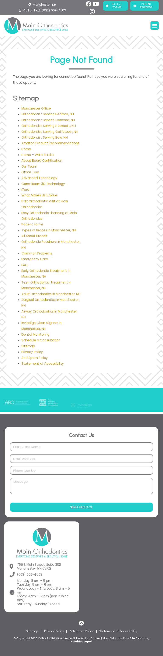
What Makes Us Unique (39, 195)
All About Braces (34, 236)
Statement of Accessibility (42, 363)
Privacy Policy (32, 352)
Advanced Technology (39, 178)
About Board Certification (41, 160)
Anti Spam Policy (34, 358)
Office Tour (30, 172)
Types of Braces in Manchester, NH (48, 230)
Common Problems (36, 253)
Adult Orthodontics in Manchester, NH (50, 294)
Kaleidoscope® (81, 641)
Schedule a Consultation (40, 340)
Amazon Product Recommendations (50, 143)
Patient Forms (32, 224)
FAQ (24, 265)
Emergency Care (34, 259)
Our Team (29, 166)
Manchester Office (36, 108)
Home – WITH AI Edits (38, 155)
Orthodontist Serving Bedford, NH (47, 114)
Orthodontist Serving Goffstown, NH (49, 131)
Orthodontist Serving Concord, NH (48, 120)
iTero (25, 189)
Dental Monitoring (35, 334)
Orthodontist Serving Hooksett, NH (48, 126)
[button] (154, 25)
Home (26, 149)
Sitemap (28, 346)
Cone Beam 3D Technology (43, 184)
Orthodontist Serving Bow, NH (44, 137)
